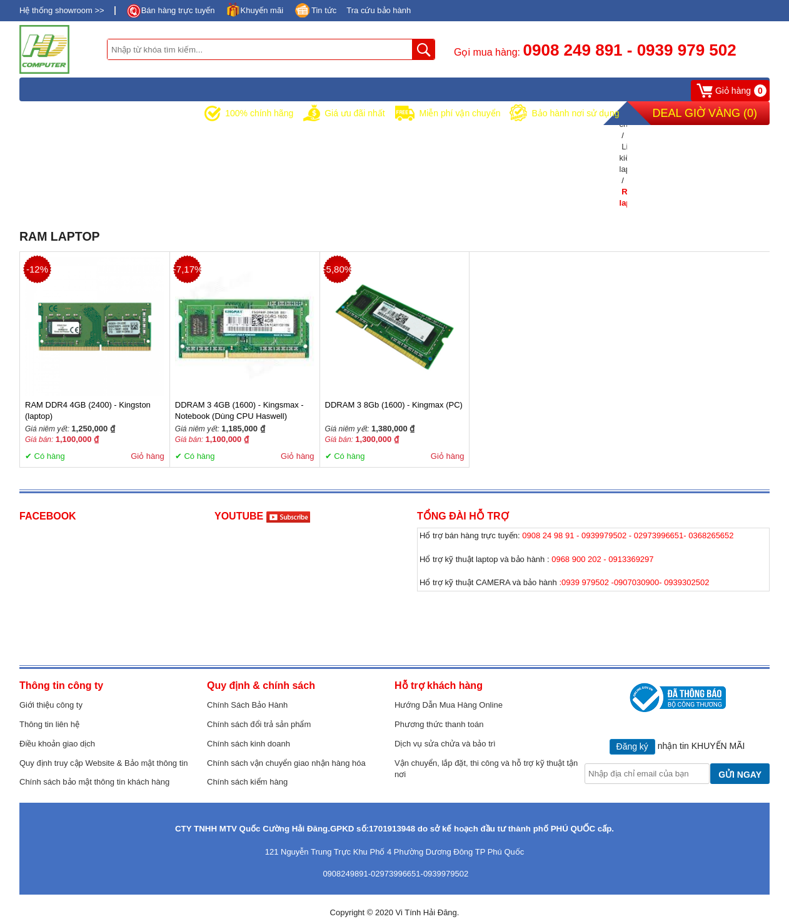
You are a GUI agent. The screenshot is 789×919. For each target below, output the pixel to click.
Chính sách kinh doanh (248, 743)
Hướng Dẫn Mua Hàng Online (448, 705)
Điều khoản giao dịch (57, 743)
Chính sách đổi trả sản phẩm (259, 724)
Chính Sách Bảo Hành (247, 705)
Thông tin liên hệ (49, 724)
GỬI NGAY (739, 775)
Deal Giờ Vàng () (705, 113)
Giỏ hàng (147, 456)
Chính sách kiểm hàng (247, 781)
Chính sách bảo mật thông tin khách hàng (94, 781)
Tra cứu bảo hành (378, 10)
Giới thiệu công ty (51, 705)
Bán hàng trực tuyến (178, 10)
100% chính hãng (259, 113)
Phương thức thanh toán (438, 724)
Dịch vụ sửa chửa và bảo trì (445, 743)
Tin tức (323, 10)
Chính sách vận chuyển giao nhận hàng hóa (286, 763)
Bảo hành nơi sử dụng (575, 113)
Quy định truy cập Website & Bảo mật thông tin (103, 763)
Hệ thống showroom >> (61, 10)
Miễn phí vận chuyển (460, 113)
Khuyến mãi (262, 10)
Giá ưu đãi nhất (354, 113)
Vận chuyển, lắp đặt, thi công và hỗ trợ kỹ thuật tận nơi (486, 769)
